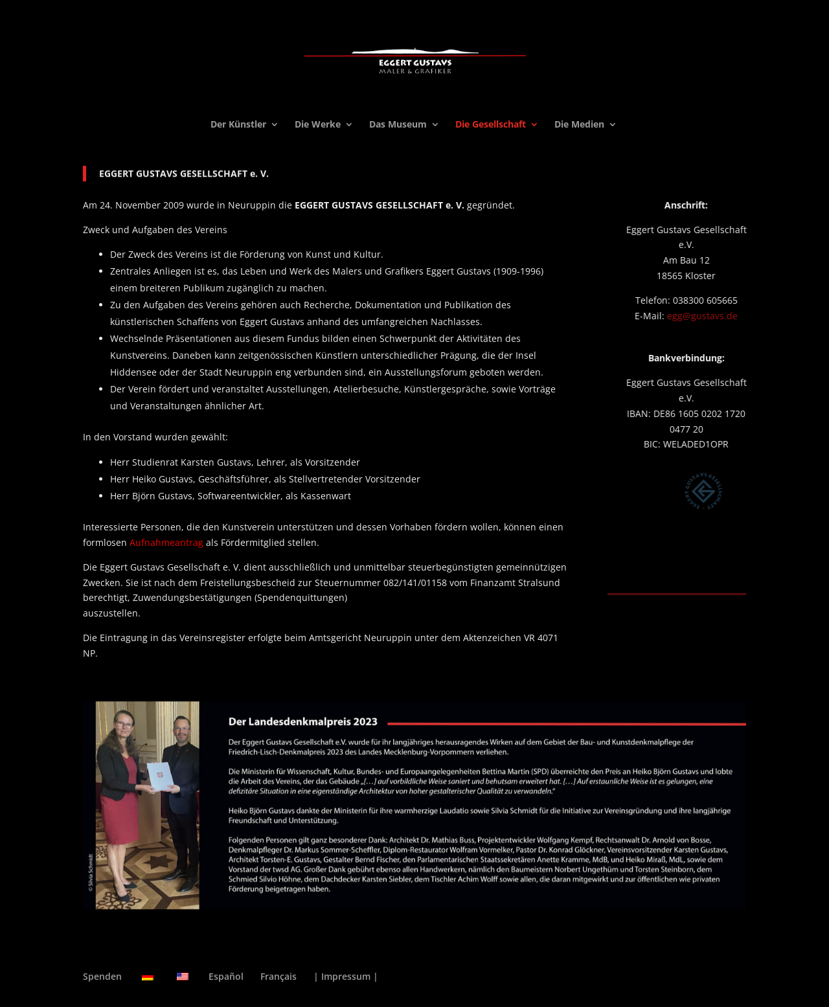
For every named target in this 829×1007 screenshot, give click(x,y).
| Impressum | (345, 976)
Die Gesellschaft (490, 125)
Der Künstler (238, 125)
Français (278, 976)
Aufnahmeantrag (166, 542)
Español (226, 976)
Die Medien (579, 125)
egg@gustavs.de (722, 316)
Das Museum (398, 125)
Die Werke (318, 125)
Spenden (102, 976)
